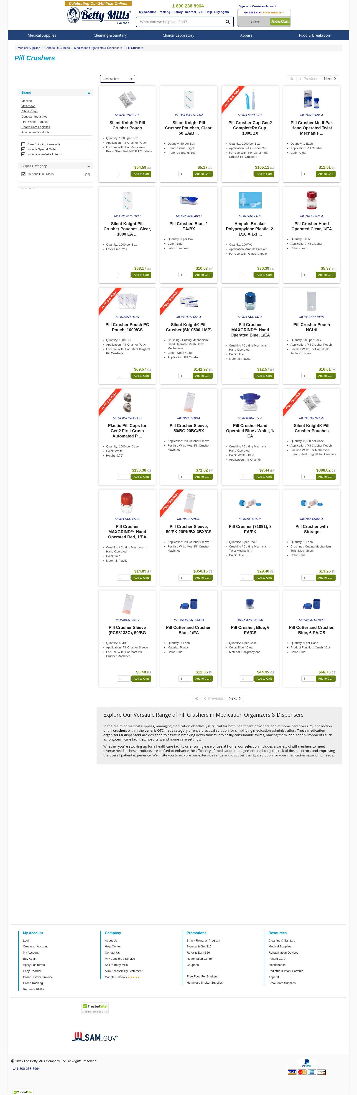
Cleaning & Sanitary (110, 35)
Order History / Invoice (38, 977)
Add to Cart (141, 174)
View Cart (280, 21)
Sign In (243, 6)
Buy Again (221, 12)
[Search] (227, 22)
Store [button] (25, 212)
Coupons (193, 965)
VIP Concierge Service (120, 958)
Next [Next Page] (330, 79)
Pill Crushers (134, 48)
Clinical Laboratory (178, 35)
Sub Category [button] (32, 189)
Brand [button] (26, 92)
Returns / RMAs (33, 989)
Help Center (113, 946)
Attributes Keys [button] (34, 338)
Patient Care (277, 958)
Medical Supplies (42, 35)
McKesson (28, 106)
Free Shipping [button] (32, 259)
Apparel (246, 35)
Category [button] (28, 235)
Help (209, 12)
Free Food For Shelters (202, 976)
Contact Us (112, 952)
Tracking (164, 12)
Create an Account (264, 6)
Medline (26, 101)
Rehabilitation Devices (283, 952)
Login (26, 940)
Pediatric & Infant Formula (286, 971)
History (177, 12)
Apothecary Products (35, 132)
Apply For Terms (34, 965)
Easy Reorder (32, 971)
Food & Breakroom (315, 35)
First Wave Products (34, 121)
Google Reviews (116, 977)
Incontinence (277, 965)
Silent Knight (29, 111)
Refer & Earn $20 (198, 952)
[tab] (55, 92)
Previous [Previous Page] (308, 79)
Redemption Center (200, 958)
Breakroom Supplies (282, 983)
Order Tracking (33, 983)
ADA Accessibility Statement (124, 971)
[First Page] (291, 78)
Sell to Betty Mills (116, 965)
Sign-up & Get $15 (199, 946)
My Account (147, 12)
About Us (111, 940)
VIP (201, 12)
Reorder (190, 12)
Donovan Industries (34, 116)
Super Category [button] (34, 166)
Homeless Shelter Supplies (205, 982)
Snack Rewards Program (203, 940)
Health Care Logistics (35, 127)
